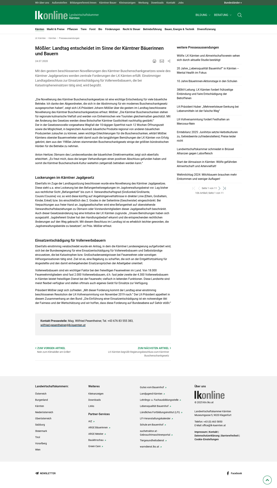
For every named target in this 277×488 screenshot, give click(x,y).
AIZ (90, 421)
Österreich (40, 393)
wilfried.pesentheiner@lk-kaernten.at (63, 325)
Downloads (157, 2)
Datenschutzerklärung (207, 435)
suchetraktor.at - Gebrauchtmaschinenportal (155, 433)
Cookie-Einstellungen (207, 439)
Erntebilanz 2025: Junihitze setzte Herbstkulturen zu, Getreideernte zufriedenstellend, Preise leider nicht (207, 136)
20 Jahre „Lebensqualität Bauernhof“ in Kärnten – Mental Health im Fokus (208, 70)
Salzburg (40, 424)
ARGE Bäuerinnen (98, 427)
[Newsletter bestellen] (45, 473)
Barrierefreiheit (230, 435)
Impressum (201, 431)
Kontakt (170, 2)
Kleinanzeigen (127, 2)
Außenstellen (59, 2)
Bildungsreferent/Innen (83, 2)
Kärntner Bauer (107, 2)
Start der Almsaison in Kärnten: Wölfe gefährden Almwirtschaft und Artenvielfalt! (207, 164)
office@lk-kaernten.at (214, 425)
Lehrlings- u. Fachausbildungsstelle (159, 399)
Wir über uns (42, 2)
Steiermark (41, 431)
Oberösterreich (43, 418)
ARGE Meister (95, 433)
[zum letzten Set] (224, 188)
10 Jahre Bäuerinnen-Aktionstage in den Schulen (207, 81)
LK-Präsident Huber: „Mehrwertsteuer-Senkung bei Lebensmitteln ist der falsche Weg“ (208, 109)
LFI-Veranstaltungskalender (155, 418)
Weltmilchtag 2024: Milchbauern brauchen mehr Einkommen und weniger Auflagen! (207, 177)
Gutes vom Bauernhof (152, 387)
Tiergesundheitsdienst (152, 440)
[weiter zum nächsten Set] (219, 188)
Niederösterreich (44, 412)
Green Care (94, 446)
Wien (37, 449)
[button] (203, 15)
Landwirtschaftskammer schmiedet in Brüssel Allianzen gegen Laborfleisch (205, 151)
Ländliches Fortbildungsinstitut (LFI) (160, 412)
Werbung (143, 2)
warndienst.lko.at (149, 446)
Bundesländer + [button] (233, 2)
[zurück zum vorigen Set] (199, 188)
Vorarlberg (41, 443)
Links (91, 406)
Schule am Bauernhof (151, 424)
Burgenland (41, 399)
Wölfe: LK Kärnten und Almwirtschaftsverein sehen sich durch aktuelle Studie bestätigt (208, 58)
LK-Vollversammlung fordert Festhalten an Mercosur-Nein (203, 121)
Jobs (181, 2)
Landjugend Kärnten (151, 393)
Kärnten (39, 406)
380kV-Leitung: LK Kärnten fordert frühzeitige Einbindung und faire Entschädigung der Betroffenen (205, 94)
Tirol (37, 437)
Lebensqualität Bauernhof (154, 406)
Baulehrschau (96, 440)
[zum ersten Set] (194, 188)
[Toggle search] (240, 15)
